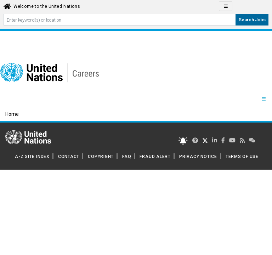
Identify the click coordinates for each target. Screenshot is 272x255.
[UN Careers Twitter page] (195, 140)
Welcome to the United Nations (46, 6)
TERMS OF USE (242, 156)
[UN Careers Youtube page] (232, 140)
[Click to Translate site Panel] (225, 6)
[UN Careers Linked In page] (214, 140)
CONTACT (68, 156)
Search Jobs (252, 19)
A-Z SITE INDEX (32, 156)
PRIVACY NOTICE (198, 156)
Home (12, 114)
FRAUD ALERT (155, 156)
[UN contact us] (252, 140)
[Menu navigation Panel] (263, 99)
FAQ (126, 156)
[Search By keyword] (120, 20)
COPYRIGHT (101, 156)
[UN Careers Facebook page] (223, 140)
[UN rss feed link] (242, 140)
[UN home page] (28, 137)
